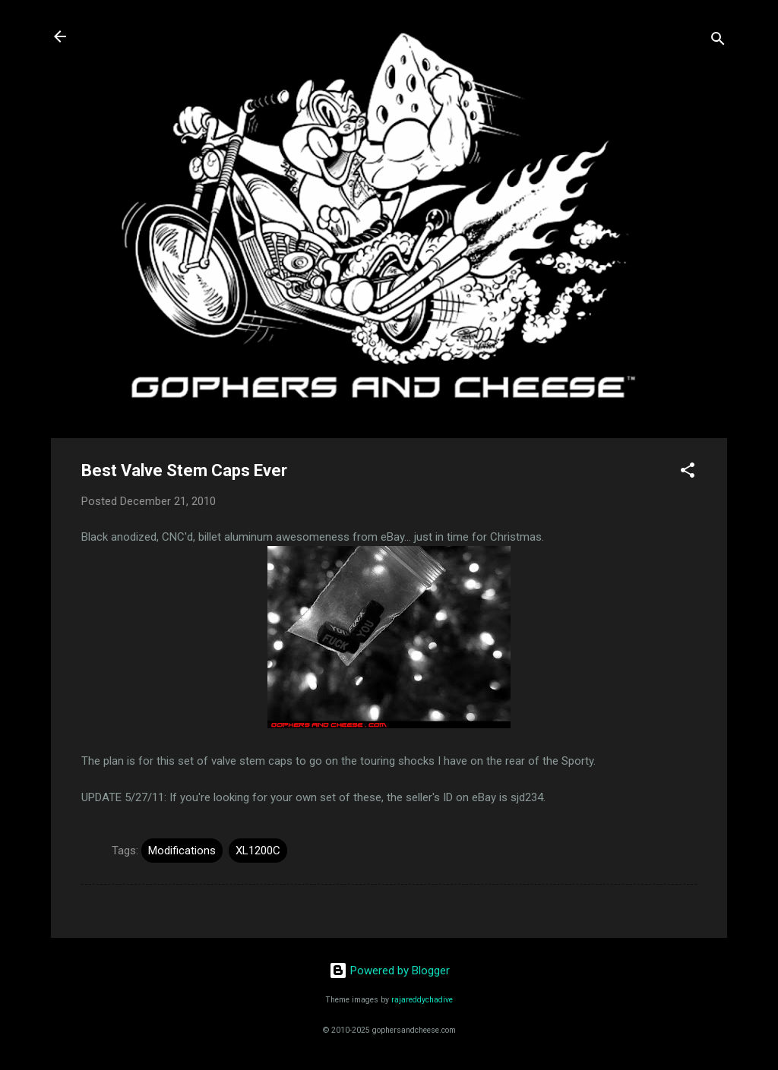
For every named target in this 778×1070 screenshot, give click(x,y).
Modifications (182, 850)
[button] (687, 472)
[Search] (718, 41)
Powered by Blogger (389, 970)
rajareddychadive (422, 1000)
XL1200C (258, 850)
